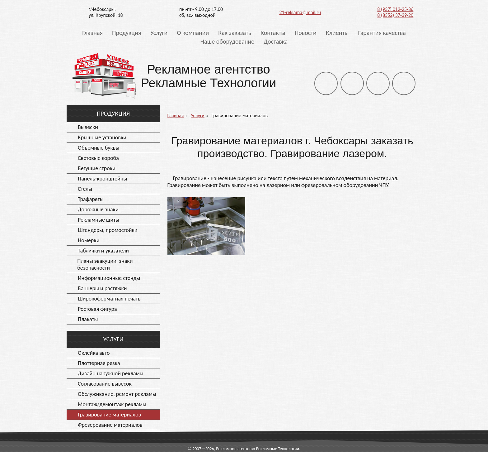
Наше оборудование (227, 41)
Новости (306, 32)
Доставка (276, 41)
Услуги (158, 32)
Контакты (272, 32)
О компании (193, 32)
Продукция (126, 32)
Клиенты (337, 32)
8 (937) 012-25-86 (395, 9)
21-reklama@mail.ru (300, 12)
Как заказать (234, 32)
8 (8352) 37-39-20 (395, 15)
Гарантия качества (382, 32)
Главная (92, 32)
